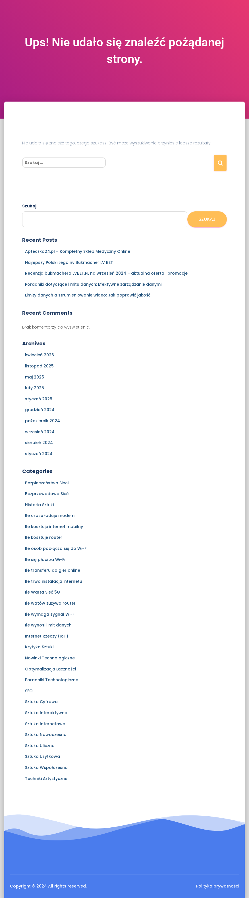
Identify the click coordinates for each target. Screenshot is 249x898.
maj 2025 (34, 377)
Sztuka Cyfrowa (41, 701)
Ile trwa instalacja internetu (53, 581)
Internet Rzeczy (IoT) (46, 636)
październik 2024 (42, 421)
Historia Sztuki (39, 505)
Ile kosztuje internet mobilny (54, 526)
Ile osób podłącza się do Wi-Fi (56, 548)
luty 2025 (34, 388)
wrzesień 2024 (40, 432)
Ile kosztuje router (43, 537)
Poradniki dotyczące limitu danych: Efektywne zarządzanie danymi (93, 284)
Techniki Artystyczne (46, 778)
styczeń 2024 (39, 454)
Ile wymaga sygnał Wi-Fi (50, 614)
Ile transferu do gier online (52, 570)
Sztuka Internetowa (45, 724)
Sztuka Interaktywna (46, 713)
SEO (29, 691)
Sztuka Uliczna (40, 745)
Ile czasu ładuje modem (49, 515)
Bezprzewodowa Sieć (47, 494)
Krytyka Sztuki (39, 647)
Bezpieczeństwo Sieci (47, 483)
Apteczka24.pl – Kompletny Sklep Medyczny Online (77, 251)
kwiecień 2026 (39, 355)
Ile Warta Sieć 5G (42, 592)
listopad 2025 (39, 366)
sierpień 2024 (39, 442)
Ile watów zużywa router (50, 603)
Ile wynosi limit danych (48, 625)
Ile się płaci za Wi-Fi (45, 559)
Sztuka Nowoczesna (46, 734)
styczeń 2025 (38, 399)
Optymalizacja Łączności (50, 669)
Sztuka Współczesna (46, 767)
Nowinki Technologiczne (50, 658)
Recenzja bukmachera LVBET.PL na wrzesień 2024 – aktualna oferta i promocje (106, 273)
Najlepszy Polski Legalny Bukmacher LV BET (69, 262)
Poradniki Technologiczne (51, 680)
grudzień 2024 (40, 410)
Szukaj (29, 206)
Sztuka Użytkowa (42, 756)
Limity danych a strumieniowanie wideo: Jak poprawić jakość (87, 295)
